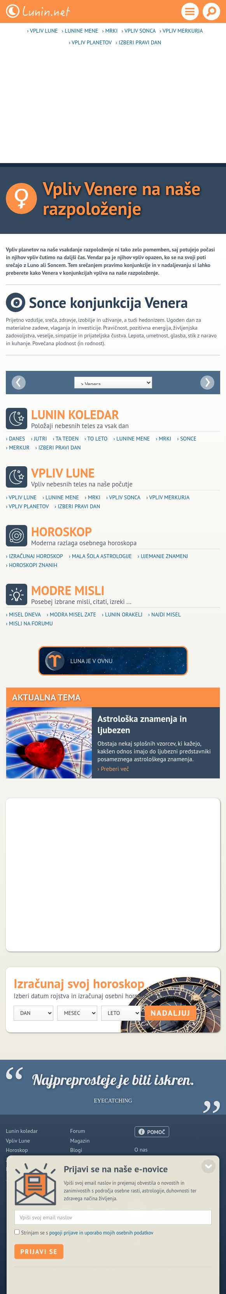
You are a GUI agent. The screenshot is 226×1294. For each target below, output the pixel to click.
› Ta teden (66, 438)
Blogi (76, 1150)
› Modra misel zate (71, 614)
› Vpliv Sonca (138, 30)
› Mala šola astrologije (100, 556)
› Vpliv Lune (42, 30)
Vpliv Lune (63, 473)
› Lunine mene (80, 30)
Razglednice (84, 1159)
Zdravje (14, 1159)
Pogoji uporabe (152, 1168)
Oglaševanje (149, 1159)
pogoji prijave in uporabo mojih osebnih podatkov (101, 1260)
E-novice (80, 1169)
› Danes (15, 438)
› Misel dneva (23, 614)
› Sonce (186, 438)
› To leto (95, 438)
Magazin (79, 1140)
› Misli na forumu (29, 623)
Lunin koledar (75, 414)
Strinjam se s (87, 1260)
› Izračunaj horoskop (34, 556)
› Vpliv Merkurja (181, 30)
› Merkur (18, 447)
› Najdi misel (164, 614)
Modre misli (68, 590)
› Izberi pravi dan (138, 42)
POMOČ (156, 1132)
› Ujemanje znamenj (163, 556)
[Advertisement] (113, 108)
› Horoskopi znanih (32, 565)
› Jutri (39, 438)
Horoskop (61, 532)
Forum (77, 1130)
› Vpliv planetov (90, 42)
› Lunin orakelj (122, 614)
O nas (141, 1149)
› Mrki (110, 30)
